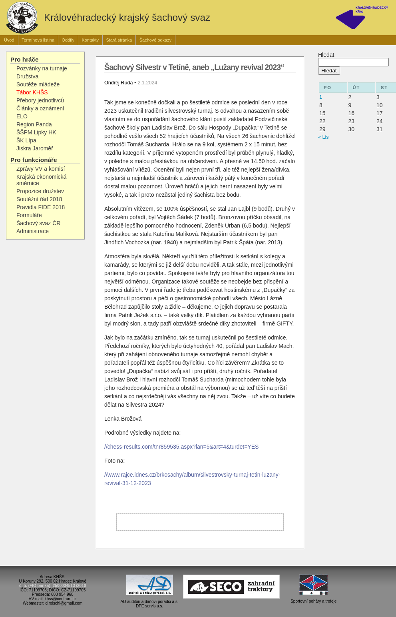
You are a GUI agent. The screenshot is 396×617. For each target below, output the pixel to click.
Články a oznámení (40, 108)
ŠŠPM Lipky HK (36, 132)
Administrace (32, 231)
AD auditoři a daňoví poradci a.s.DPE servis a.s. (150, 599)
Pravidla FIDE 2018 (40, 207)
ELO (22, 116)
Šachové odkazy (155, 40)
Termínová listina (38, 40)
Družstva (27, 76)
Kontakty (90, 40)
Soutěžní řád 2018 (39, 199)
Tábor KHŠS (32, 92)
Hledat (326, 55)
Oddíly (68, 40)
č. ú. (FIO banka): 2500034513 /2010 (52, 585)
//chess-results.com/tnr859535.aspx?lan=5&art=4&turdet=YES (181, 446)
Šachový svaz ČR (38, 223)
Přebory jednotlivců (40, 100)
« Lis (323, 137)
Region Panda (34, 124)
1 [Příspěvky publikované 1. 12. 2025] (320, 97)
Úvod (9, 40)
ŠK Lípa (26, 140)
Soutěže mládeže (38, 84)
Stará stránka (119, 40)
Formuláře (29, 215)
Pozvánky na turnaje (41, 68)
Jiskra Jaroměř (34, 148)
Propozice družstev (40, 191)
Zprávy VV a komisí (40, 169)
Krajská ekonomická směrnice (41, 180)
